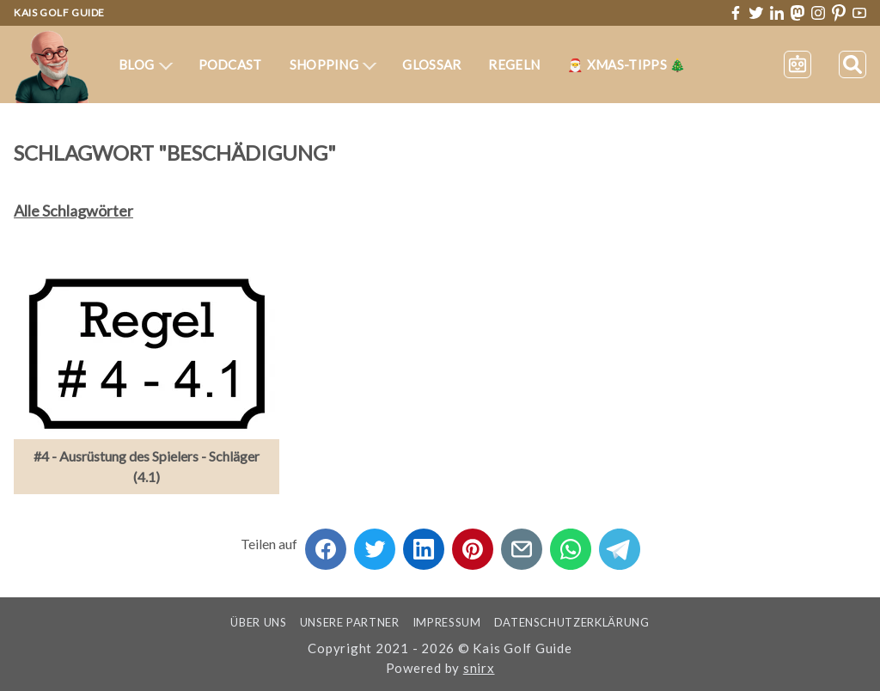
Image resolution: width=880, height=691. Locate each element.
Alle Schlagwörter (73, 210)
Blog (146, 64)
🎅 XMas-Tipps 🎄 (626, 64)
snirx (479, 668)
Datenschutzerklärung (572, 622)
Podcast (230, 64)
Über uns (258, 622)
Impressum (446, 622)
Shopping (333, 64)
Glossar (431, 64)
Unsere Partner (350, 622)
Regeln (514, 64)
